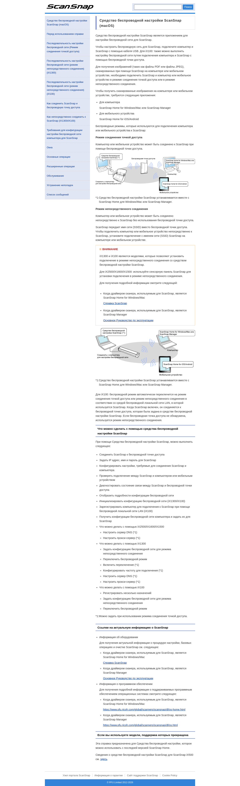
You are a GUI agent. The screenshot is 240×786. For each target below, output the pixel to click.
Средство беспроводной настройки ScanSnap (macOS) (67, 22)
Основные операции (58, 156)
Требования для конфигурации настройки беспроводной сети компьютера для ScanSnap (64, 134)
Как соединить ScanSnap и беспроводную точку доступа (63, 105)
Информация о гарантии (108, 775)
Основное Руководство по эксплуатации (128, 320)
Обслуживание (55, 175)
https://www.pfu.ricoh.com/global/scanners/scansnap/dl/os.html (140, 725)
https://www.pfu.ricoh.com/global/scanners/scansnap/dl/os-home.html (144, 709)
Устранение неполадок (60, 185)
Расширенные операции (61, 166)
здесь (103, 759)
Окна (50, 147)
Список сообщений (58, 194)
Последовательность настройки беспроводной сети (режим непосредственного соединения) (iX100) (65, 88)
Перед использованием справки (65, 34)
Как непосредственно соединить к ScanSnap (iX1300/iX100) (66, 118)
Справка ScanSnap (115, 303)
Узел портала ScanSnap (76, 775)
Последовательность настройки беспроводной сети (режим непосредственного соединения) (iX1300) (65, 66)
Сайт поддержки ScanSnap (142, 775)
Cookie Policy (169, 775)
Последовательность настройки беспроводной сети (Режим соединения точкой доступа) (65, 47)
